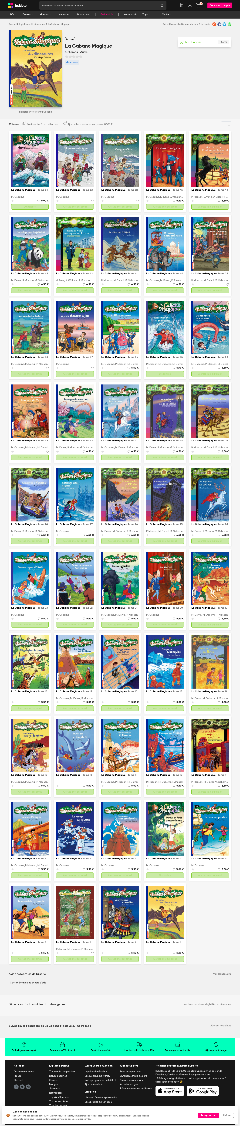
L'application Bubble (96, 1072)
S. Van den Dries (179, 197)
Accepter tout (209, 1115)
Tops (146, 15)
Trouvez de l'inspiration (62, 1072)
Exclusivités (107, 15)
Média (167, 15)
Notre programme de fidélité (100, 1080)
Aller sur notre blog (220, 1026)
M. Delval (16, 281)
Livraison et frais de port (133, 1076)
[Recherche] (98, 6)
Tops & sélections (59, 1097)
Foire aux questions (130, 1072)
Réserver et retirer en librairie (136, 1089)
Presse (17, 1076)
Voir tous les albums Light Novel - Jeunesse (207, 1004)
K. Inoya (164, 197)
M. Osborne (17, 197)
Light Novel (25, 24)
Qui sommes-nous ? (25, 1072)
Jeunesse (65, 15)
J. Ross (60, 281)
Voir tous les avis (222, 974)
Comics (28, 15)
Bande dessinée (58, 1076)
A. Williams (71, 281)
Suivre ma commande (132, 1080)
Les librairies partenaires (98, 1102)
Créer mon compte (220, 5)
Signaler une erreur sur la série (35, 112)
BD (13, 15)
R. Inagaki (177, 782)
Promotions (83, 15)
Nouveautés (130, 15)
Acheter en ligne (129, 1085)
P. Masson (197, 197)
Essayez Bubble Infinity (97, 1076)
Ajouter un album (94, 1085)
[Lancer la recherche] (162, 5)
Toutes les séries (58, 1102)
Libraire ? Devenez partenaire (101, 1098)
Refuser (227, 1115)
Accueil (13, 24)
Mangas (46, 15)
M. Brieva (165, 281)
